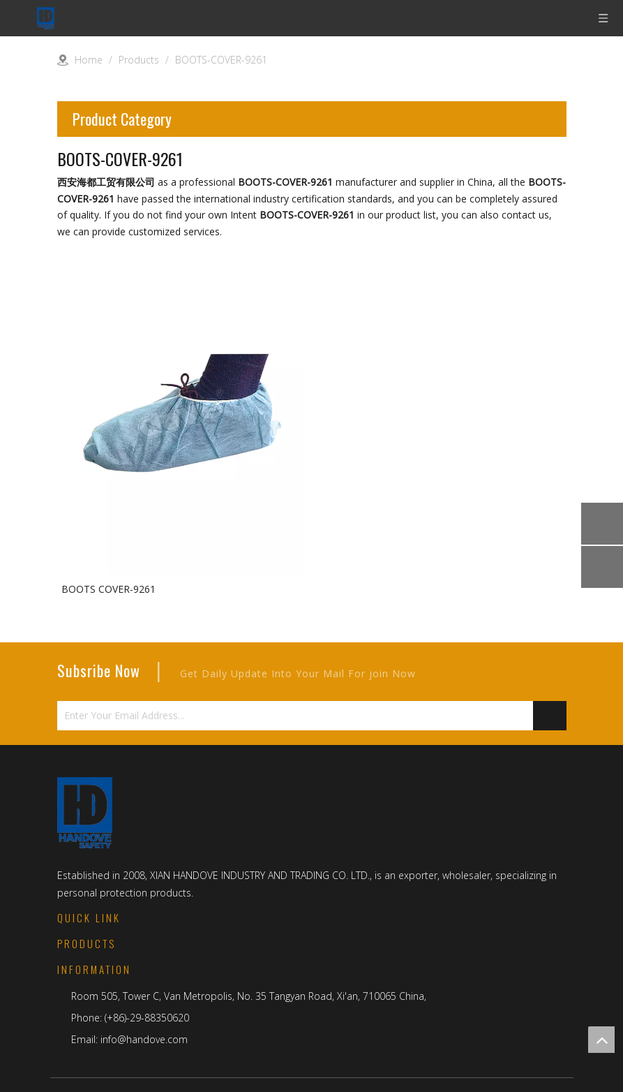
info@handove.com (144, 1039)
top (601, 1039)
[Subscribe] (549, 715)
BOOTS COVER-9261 (108, 589)
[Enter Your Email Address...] (286, 715)
